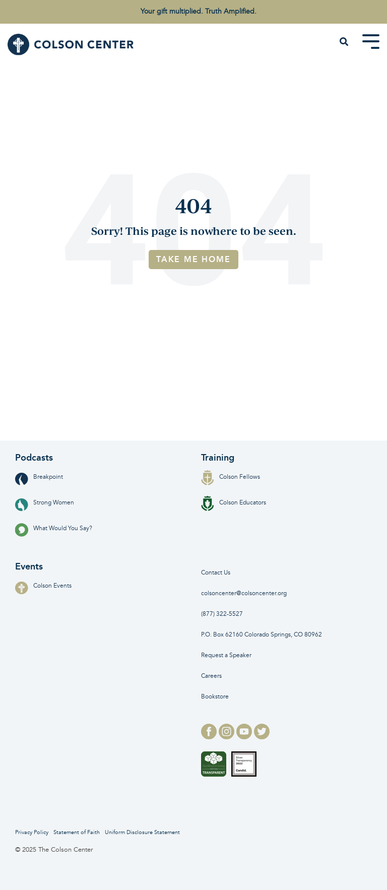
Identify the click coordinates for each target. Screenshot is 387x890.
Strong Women (44, 502)
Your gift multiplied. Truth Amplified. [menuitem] (198, 11)
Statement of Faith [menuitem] (76, 832)
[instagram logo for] (227, 736)
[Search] (344, 42)
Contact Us (215, 573)
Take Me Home (193, 259)
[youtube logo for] (245, 736)
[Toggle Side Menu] (370, 40)
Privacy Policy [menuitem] (31, 832)
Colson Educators (233, 502)
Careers (211, 676)
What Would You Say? (53, 528)
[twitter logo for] (262, 736)
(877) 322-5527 (222, 614)
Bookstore (215, 697)
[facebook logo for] (210, 736)
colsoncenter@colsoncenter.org (244, 593)
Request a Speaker (226, 655)
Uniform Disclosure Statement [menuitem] (142, 832)
